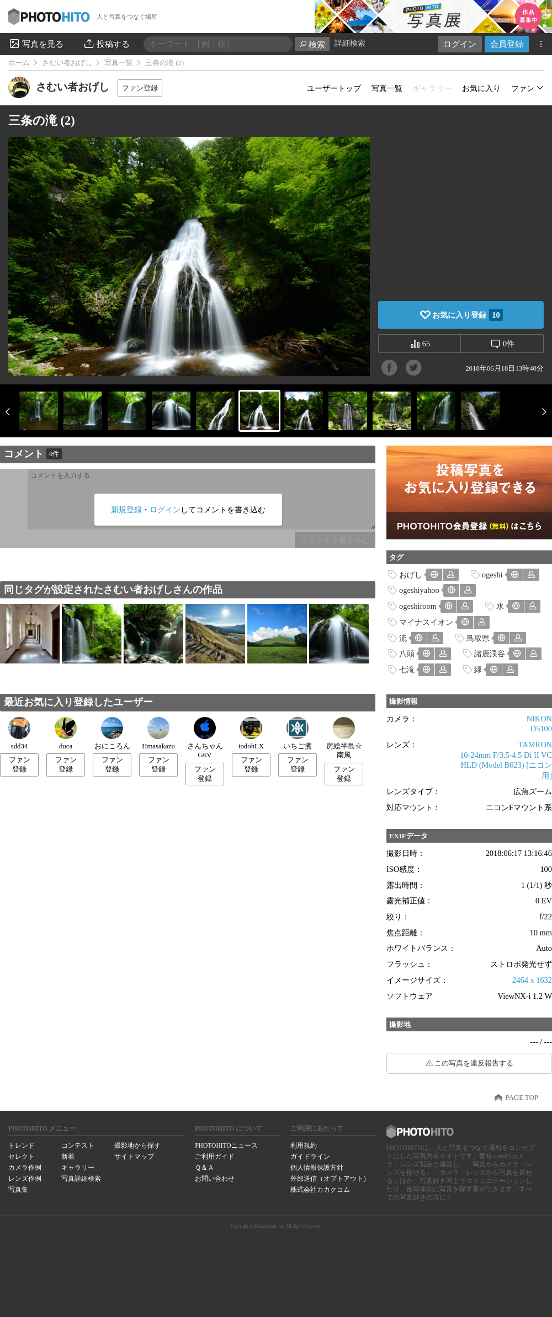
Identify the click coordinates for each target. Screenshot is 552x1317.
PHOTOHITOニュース (226, 1145)
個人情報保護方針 (316, 1167)
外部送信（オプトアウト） (330, 1178)
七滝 (407, 669)
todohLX (251, 733)
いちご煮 (297, 733)
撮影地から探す (137, 1145)
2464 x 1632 (532, 980)
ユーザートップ (334, 88)
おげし (410, 574)
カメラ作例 (24, 1167)
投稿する (106, 44)
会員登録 (506, 44)
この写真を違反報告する (473, 1063)
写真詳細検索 (81, 1178)
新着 (68, 1156)
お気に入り (481, 88)
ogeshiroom (418, 606)
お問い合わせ (215, 1178)
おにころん (112, 733)
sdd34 (19, 733)
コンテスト (77, 1145)
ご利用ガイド (215, 1156)
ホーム (19, 63)
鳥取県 (478, 638)
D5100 (541, 728)
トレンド (21, 1145)
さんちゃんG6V (205, 738)
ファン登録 (140, 88)
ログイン (459, 44)
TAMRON (535, 744)
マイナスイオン (426, 622)
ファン (522, 88)
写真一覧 (118, 63)
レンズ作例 (24, 1178)
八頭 (407, 653)
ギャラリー (77, 1167)
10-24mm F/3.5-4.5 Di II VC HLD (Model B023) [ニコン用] (506, 765)
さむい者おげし (67, 63)
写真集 (18, 1189)
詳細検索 (350, 43)
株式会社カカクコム (320, 1189)
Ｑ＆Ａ (204, 1167)
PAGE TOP (522, 1097)
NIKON (539, 718)
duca (66, 733)
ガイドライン (310, 1156)
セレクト (21, 1156)
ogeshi (492, 574)
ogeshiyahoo (419, 590)
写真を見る (35, 44)
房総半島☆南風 (344, 738)
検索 (312, 44)
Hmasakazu (158, 733)
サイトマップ (134, 1156)
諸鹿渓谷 (489, 653)
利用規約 (303, 1145)
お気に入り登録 (467, 315)
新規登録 (126, 509)
